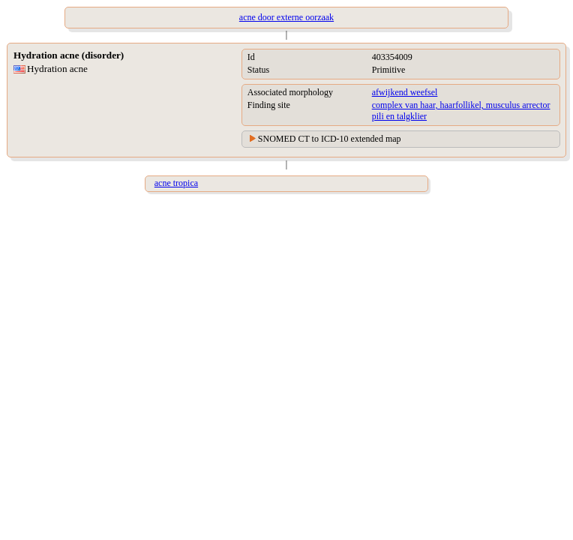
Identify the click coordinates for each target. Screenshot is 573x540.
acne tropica (176, 183)
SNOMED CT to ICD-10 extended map (329, 139)
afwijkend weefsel (405, 92)
